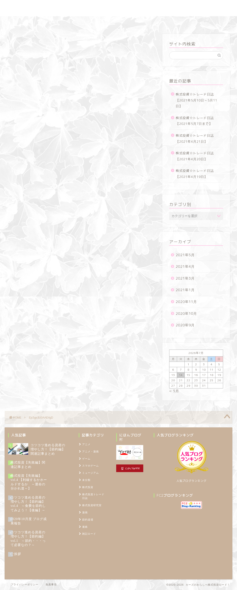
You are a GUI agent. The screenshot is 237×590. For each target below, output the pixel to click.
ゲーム (86, 458)
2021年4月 (185, 266)
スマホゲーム (90, 465)
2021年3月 (185, 278)
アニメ (86, 444)
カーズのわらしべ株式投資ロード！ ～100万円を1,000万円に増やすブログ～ (118, 8)
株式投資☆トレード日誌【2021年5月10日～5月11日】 (196, 100)
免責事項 (51, 584)
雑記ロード (139, 22)
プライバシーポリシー (24, 584)
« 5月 (174, 390)
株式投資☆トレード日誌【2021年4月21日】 (195, 138)
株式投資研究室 (86, 22)
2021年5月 (185, 254)
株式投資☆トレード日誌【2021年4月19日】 (195, 173)
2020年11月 (186, 301)
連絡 (85, 526)
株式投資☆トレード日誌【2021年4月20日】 (195, 156)
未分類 (86, 480)
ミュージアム (90, 472)
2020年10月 (186, 313)
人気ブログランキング (191, 481)
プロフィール (168, 22)
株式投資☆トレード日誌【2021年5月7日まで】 (195, 121)
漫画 (85, 512)
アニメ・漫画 (90, 451)
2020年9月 (185, 325)
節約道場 (115, 22)
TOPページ (196, 22)
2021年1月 (185, 289)
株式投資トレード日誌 (49, 22)
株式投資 (87, 487)
